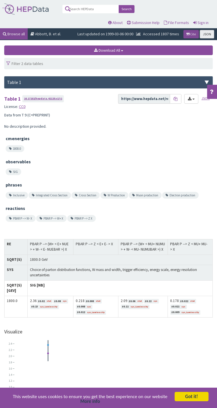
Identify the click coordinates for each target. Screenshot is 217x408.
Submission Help (143, 22)
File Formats (176, 22)
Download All (108, 50)
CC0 (22, 106)
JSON (207, 34)
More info (90, 402)
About (115, 22)
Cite (191, 34)
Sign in (201, 22)
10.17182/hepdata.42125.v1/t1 (43, 98)
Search (126, 9)
